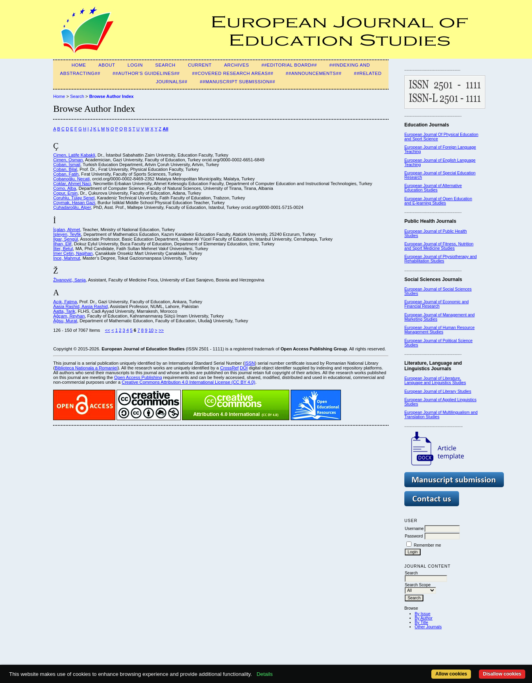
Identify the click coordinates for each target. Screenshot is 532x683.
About (106, 65)
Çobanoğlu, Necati (71, 178)
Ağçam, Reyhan (69, 316)
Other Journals (428, 627)
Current (200, 65)
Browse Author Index (111, 96)
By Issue (423, 614)
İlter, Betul (63, 248)
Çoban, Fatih (65, 174)
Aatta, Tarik (64, 311)
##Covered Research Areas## (233, 73)
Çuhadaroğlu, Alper (72, 207)
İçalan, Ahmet (66, 229)
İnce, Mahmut (66, 258)
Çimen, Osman (68, 159)
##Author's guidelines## (146, 73)
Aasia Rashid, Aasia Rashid (80, 306)
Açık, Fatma (65, 301)
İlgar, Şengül (65, 239)
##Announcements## (314, 73)
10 (151, 330)
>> (161, 330)
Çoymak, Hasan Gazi (74, 202)
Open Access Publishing (138, 377)
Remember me (427, 545)
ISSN (250, 363)
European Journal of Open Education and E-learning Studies (438, 201)
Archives (236, 65)
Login (135, 65)
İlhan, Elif (62, 243)
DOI (244, 367)
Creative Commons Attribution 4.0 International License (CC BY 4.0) (188, 382)
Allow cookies (451, 674)
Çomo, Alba (64, 188)
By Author (423, 618)
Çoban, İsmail (66, 164)
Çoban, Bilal (65, 169)
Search (165, 65)
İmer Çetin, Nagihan (73, 253)
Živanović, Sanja (69, 279)
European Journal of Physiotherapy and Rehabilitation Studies (440, 258)
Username (414, 528)
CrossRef (229, 367)
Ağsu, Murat (65, 320)
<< (107, 330)
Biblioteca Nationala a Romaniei (86, 367)
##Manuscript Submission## (237, 81)
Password (414, 536)
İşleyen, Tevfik (67, 234)
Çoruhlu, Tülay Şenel (73, 197)
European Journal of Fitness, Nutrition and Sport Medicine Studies (438, 246)
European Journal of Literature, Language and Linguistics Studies (435, 380)
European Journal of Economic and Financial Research (436, 304)
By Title (421, 622)
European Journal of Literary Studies (437, 391)
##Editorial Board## (289, 65)
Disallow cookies (502, 674)
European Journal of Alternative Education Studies (433, 188)
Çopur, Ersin (65, 193)
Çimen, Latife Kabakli (74, 155)
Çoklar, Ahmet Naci (72, 183)
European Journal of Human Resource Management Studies (439, 329)
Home (78, 65)
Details (264, 674)
